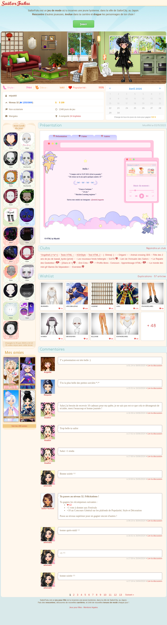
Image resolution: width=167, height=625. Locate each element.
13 (120, 594)
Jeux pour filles (75, 607)
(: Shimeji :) (108, 255)
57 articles (160, 276)
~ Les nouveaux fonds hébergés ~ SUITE (97, 259)
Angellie (47, 372)
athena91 (48, 486)
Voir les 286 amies (19, 426)
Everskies (78, 267)
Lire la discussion (154, 365)
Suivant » (129, 595)
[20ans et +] (68, 263)
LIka (118, 306)
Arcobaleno (72, 306)
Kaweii (44, 336)
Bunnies (44, 306)
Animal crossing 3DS (140, 255)
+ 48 (151, 325)
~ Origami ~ (122, 255)
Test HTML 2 (94, 255)
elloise (94, 336)
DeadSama (71, 336)
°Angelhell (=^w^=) (49, 255)
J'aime (84, 136)
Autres (107, 136)
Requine (47, 395)
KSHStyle (81, 255)
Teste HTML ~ (67, 255)
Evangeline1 (147, 306)
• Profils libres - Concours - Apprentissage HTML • (121, 263)
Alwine (94, 306)
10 (105, 594)
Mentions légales (91, 607)
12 (115, 594)
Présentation (61, 136)
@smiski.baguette (97, 200)
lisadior (47, 418)
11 (110, 594)
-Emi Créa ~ (85, 263)
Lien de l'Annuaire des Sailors (134, 259)
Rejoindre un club (156, 248)
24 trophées (75, 116)
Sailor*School (47, 508)
